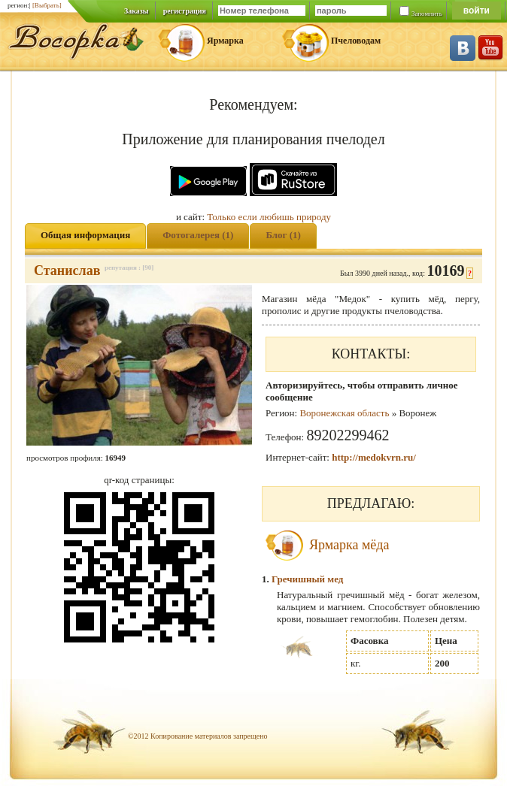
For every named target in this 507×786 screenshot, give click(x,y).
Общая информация (85, 234)
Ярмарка (225, 40)
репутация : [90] (129, 267)
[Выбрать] (47, 5)
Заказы (136, 11)
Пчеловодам (356, 40)
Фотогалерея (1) (197, 234)
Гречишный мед (307, 579)
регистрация (184, 11)
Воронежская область (344, 413)
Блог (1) (283, 234)
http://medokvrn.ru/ (374, 457)
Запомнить (426, 13)
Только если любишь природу (269, 216)
